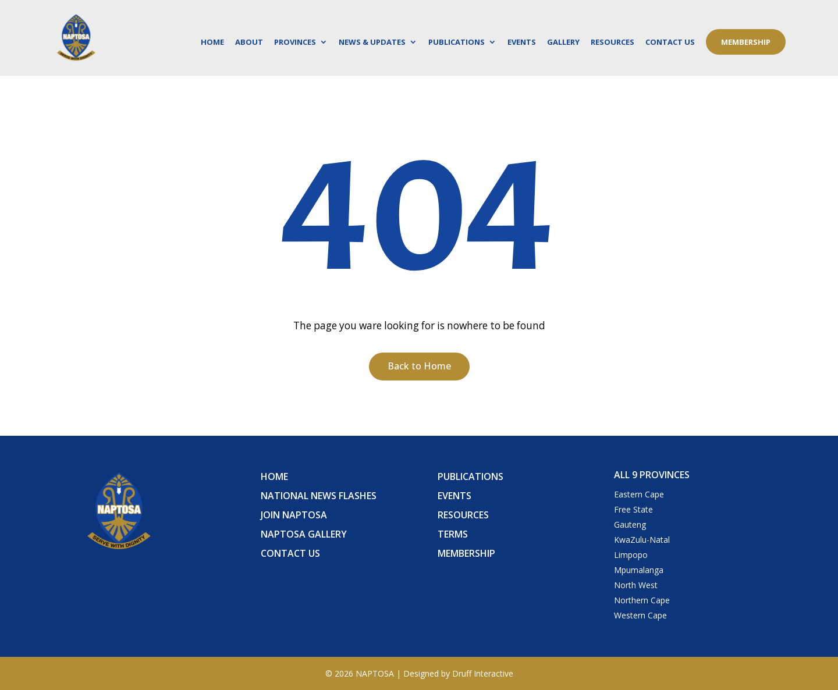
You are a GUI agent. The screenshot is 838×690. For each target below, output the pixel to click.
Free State (633, 509)
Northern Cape (642, 600)
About (249, 42)
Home (212, 42)
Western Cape (640, 615)
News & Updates (372, 42)
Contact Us (670, 42)
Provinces (295, 42)
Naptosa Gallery (304, 534)
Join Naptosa (294, 514)
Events (521, 42)
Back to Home (419, 366)
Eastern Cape (639, 494)
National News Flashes (319, 495)
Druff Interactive (482, 673)
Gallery (563, 42)
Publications (456, 42)
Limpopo (631, 554)
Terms (453, 534)
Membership (745, 42)
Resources (612, 42)
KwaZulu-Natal (642, 539)
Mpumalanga (638, 569)
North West (636, 585)
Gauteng (630, 524)
